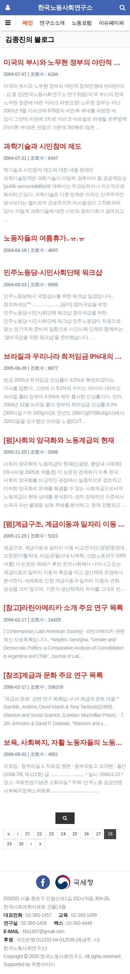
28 (110, 834)
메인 (28, 23)
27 (98, 834)
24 (63, 834)
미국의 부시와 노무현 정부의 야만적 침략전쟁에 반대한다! (65, 62)
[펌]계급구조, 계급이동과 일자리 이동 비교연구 (65, 524)
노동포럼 (82, 23)
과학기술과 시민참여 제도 (42, 146)
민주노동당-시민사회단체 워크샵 (52, 272)
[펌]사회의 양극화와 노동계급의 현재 (58, 440)
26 (86, 834)
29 (9, 844)
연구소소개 (52, 23)
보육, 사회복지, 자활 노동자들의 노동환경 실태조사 (65, 742)
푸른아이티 (43, 964)
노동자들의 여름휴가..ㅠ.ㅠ (44, 238)
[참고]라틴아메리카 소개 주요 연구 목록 (63, 607)
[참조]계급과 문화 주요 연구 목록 (53, 675)
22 (39, 834)
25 (74, 834)
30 (21, 844)
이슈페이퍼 (111, 23)
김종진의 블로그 (29, 39)
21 (27, 834)
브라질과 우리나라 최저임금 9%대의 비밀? (65, 356)
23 (51, 834)
